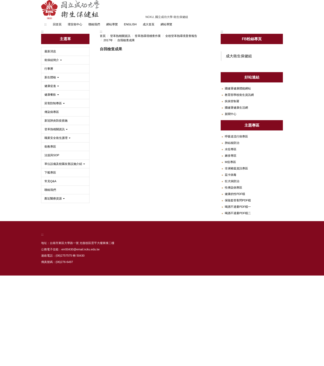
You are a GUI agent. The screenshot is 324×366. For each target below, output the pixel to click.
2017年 (108, 130)
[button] (65, 150)
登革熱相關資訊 (120, 126)
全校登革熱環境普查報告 (181, 126)
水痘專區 (230, 228)
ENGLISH (130, 24)
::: (45, 24)
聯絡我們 (94, 24)
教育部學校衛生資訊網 (239, 174)
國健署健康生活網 (236, 187)
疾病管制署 (232, 180)
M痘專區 (230, 241)
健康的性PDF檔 (235, 273)
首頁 (103, 126)
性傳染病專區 (233, 267)
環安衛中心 (75, 24)
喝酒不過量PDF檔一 (238, 286)
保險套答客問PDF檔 (238, 279)
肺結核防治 (232, 222)
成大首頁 (148, 24)
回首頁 (57, 24)
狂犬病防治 (232, 260)
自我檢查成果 (126, 130)
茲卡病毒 (230, 254)
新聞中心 (230, 193)
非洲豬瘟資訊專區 (236, 247)
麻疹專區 (230, 235)
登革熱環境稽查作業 (148, 126)
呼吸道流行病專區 (236, 215)
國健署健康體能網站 (238, 167)
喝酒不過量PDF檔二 (238, 292)
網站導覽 (112, 24)
